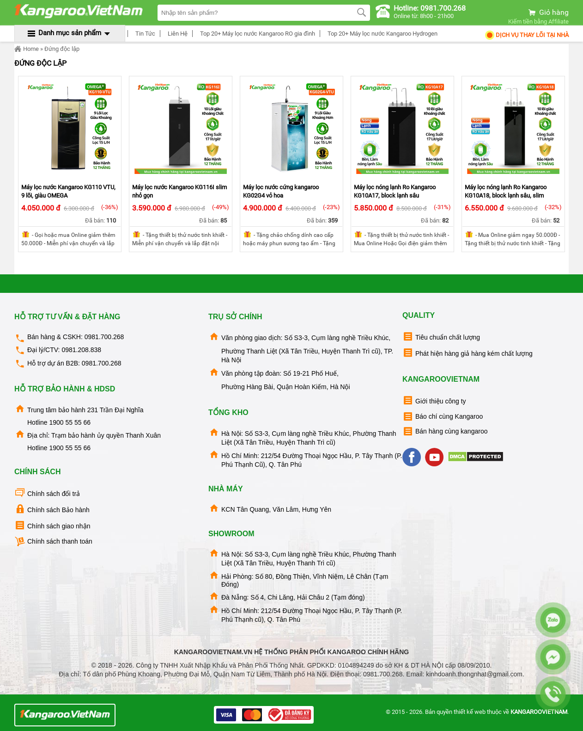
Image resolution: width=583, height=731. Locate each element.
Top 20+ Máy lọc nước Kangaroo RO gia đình (256, 33)
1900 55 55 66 (70, 422)
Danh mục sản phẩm (69, 33)
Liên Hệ (176, 33)
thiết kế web (470, 711)
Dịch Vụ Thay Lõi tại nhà (526, 34)
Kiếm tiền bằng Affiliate (538, 21)
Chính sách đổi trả (47, 493)
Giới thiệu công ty (434, 400)
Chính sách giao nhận (52, 525)
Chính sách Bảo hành (52, 509)
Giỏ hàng (548, 12)
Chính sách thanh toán (53, 541)
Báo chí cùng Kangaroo (442, 416)
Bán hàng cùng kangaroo (444, 431)
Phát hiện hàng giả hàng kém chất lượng (467, 353)
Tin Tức (144, 33)
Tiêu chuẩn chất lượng (441, 336)
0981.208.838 (81, 349)
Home (26, 49)
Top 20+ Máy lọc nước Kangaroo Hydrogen (381, 33)
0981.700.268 (104, 337)
